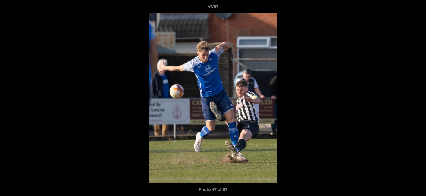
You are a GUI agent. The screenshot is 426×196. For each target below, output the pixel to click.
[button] (416, 7)
